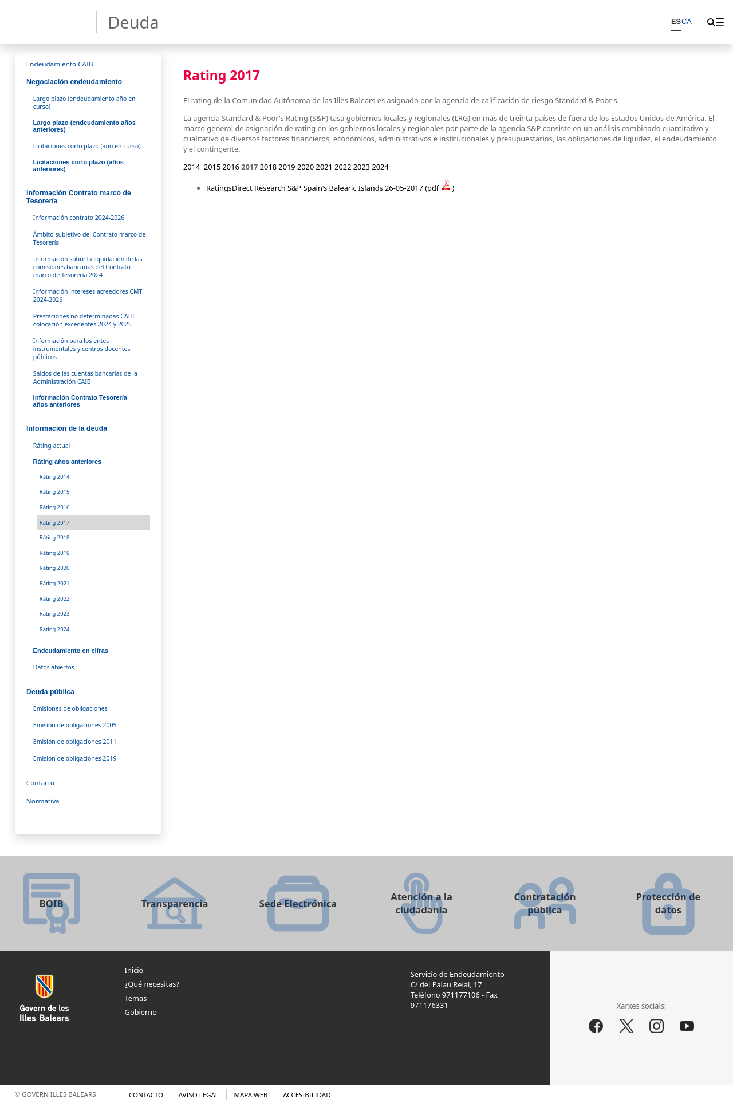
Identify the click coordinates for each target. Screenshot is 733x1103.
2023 (361, 166)
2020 (305, 166)
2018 (268, 166)
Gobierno (141, 1012)
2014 (191, 166)
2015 (212, 166)
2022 (342, 166)
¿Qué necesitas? (152, 984)
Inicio (134, 970)
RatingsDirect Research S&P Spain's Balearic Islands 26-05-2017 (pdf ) (330, 188)
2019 (286, 166)
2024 (380, 166)
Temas (136, 998)
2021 (324, 166)
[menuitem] (719, 22)
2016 (231, 166)
